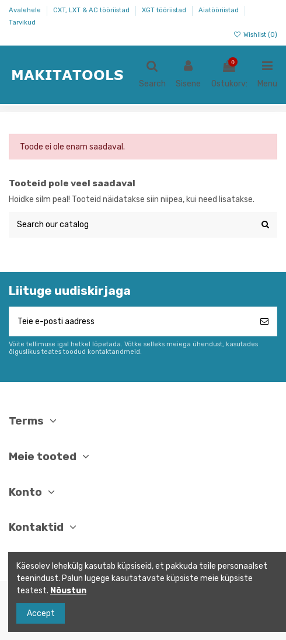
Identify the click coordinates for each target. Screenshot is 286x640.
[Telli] (264, 321)
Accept (41, 613)
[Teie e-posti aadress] (130, 321)
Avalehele (26, 10)
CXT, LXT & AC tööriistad (92, 10)
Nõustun (68, 591)
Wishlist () (255, 35)
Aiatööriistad (219, 10)
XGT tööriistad (165, 10)
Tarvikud (22, 22)
